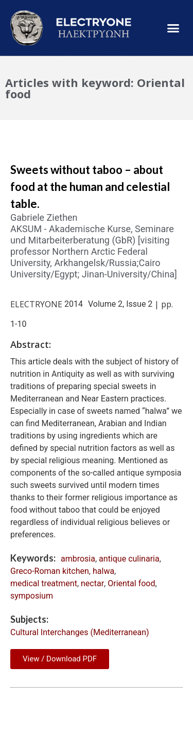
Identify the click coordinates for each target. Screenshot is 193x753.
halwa (103, 571)
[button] (173, 28)
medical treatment (43, 583)
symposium (31, 596)
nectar (92, 583)
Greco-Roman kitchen (49, 571)
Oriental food (131, 583)
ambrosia (78, 559)
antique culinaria (129, 559)
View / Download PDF (60, 658)
